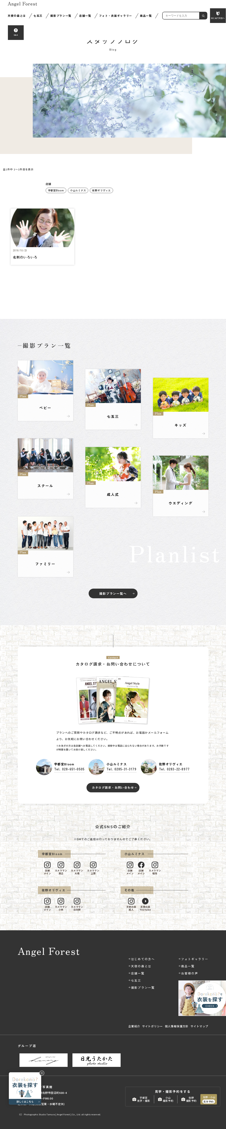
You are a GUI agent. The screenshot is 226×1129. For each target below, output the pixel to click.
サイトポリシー (152, 1026)
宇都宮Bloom (56, 190)
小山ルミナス (78, 190)
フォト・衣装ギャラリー (115, 16)
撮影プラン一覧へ (113, 593)
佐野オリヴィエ (101, 190)
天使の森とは (17, 16)
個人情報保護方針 (177, 1026)
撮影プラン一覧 (60, 16)
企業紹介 (134, 1026)
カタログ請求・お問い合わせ (113, 787)
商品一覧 (146, 16)
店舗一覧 (85, 16)
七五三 (38, 16)
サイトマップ (199, 1026)
